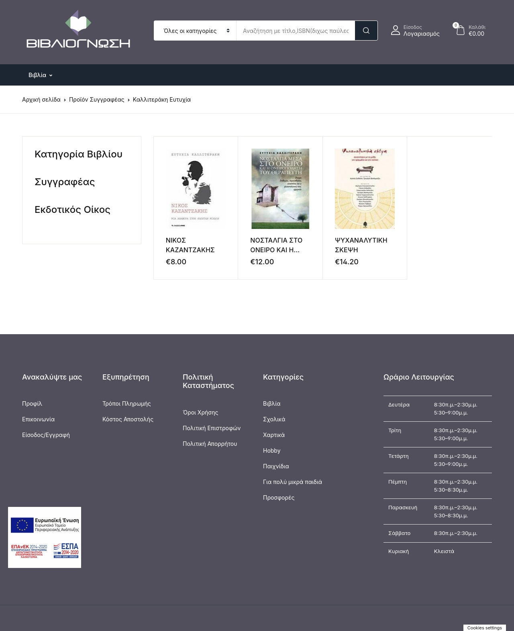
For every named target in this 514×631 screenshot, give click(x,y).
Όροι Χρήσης (200, 412)
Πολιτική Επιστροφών (212, 428)
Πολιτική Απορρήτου (210, 443)
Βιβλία (272, 403)
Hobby (272, 450)
